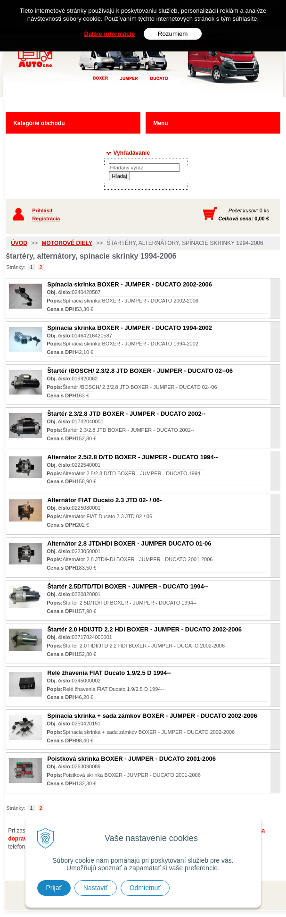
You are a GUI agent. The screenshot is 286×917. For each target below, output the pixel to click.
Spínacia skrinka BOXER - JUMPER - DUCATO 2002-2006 (129, 284)
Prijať (54, 888)
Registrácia (46, 218)
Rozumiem (173, 33)
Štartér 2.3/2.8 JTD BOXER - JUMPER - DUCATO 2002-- (126, 413)
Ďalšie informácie (109, 33)
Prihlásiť (42, 210)
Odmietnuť (145, 888)
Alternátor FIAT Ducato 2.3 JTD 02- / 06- (104, 500)
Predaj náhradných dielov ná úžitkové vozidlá (123, 74)
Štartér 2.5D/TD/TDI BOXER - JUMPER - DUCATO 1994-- (127, 586)
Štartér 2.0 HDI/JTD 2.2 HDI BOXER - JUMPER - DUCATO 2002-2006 (144, 629)
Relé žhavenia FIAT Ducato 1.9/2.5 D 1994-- (109, 672)
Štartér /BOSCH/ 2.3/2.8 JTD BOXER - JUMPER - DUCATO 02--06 (140, 370)
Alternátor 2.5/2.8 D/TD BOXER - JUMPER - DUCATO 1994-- (132, 457)
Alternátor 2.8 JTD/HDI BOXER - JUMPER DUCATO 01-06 (129, 543)
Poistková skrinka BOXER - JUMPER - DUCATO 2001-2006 (131, 758)
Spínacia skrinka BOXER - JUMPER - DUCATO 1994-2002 (129, 327)
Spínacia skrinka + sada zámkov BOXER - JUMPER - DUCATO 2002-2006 (152, 715)
